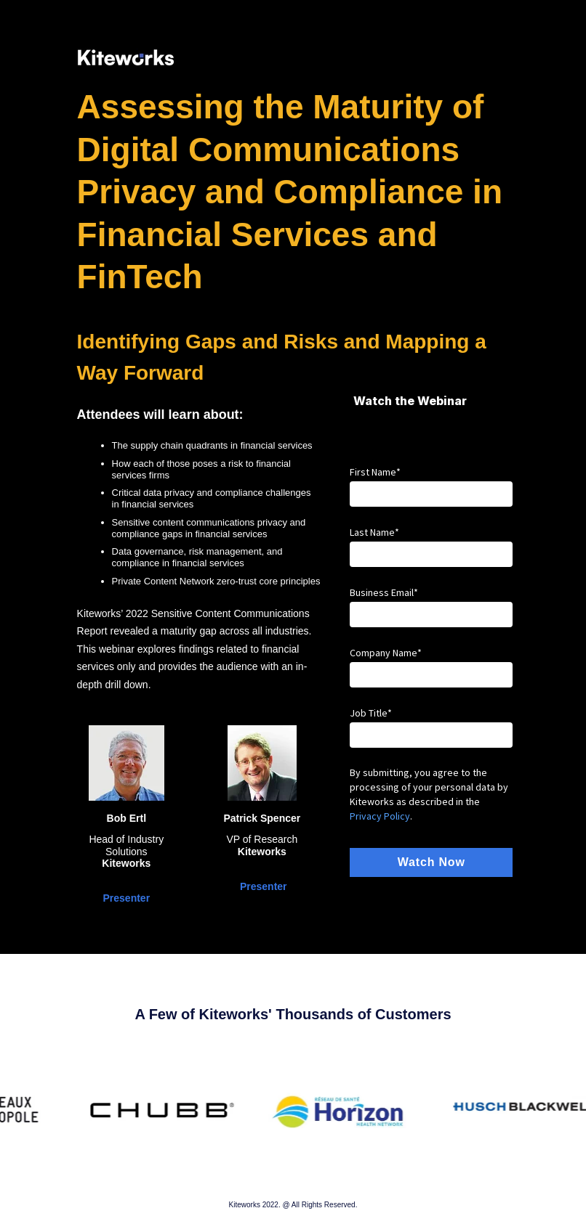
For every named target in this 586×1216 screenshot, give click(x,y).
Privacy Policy (380, 816)
